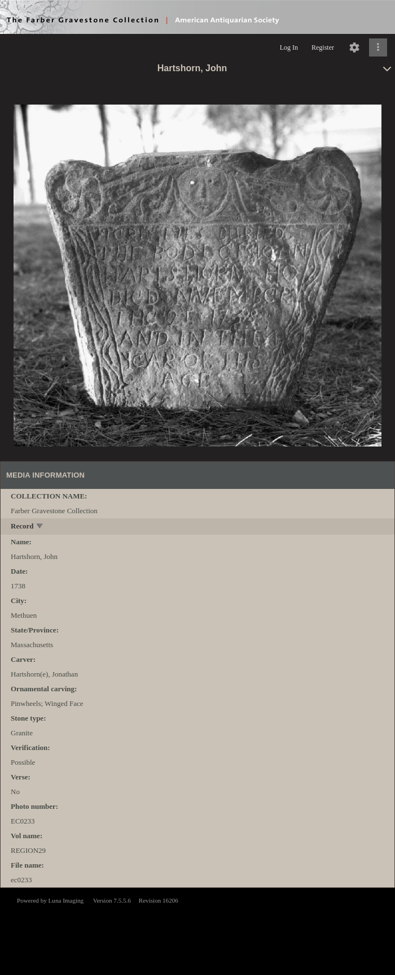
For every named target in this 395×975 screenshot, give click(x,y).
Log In (289, 47)
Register (322, 47)
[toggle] (40, 527)
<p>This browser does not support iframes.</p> (197, 930)
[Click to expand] (378, 47)
